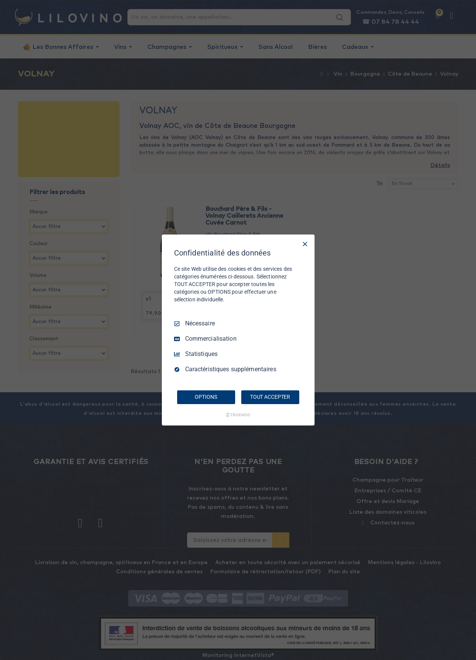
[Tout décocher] (305, 244)
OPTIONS (206, 397)
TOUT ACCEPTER (270, 397)
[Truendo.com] (238, 415)
